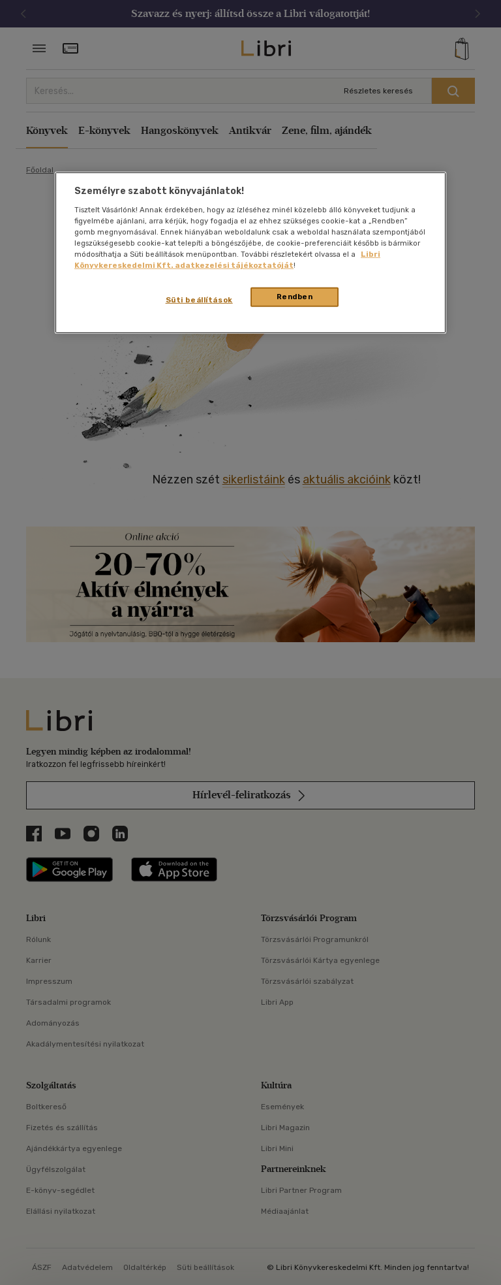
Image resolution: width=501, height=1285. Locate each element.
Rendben (295, 296)
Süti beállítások (199, 299)
